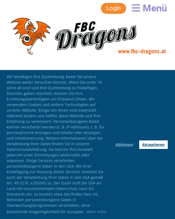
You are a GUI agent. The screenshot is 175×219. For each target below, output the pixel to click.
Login (113, 8)
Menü (149, 8)
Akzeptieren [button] (153, 144)
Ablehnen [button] (124, 144)
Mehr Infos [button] (96, 211)
